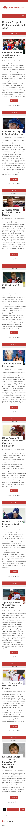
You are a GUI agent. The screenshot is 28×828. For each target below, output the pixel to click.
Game (3, 825)
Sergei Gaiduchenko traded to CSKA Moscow (12, 686)
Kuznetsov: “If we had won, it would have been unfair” (12, 55)
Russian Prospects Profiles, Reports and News (14, 60)
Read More (14, 101)
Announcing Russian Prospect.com (12, 364)
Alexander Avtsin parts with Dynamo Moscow (11, 212)
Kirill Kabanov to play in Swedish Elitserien (12, 132)
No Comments (14, 36)
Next (22, 809)
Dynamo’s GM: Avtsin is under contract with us (12, 524)
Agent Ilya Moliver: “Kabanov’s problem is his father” (11, 605)
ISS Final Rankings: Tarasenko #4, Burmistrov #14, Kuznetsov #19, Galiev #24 (11, 762)
